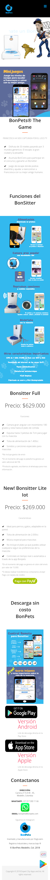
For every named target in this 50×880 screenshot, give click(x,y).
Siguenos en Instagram (25, 820)
